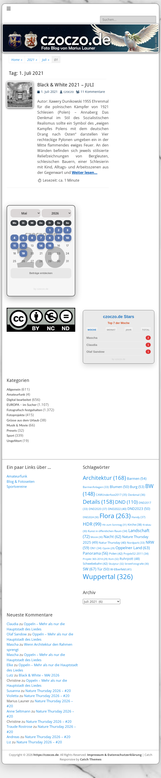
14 (41, 245)
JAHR (128, 329)
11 (14, 245)
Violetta (13, 695)
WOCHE (92, 329)
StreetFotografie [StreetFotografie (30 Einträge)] (137, 563)
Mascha (91, 337)
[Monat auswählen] (25, 213)
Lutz (10, 675)
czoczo (69, 91)
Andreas (13, 736)
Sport (10, 435)
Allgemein (14, 389)
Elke (10, 665)
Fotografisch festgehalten (24, 410)
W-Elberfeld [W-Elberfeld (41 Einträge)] (120, 569)
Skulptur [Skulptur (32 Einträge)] (116, 563)
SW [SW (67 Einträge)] (89, 569)
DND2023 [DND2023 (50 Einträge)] (138, 508)
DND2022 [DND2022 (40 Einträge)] (117, 509)
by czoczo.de (41, 288)
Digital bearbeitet (19, 400)
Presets (12, 430)
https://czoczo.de (46, 755)
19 (23, 253)
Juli (45, 59)
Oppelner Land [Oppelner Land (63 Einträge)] (132, 547)
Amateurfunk (16, 394)
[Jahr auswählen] (57, 213)
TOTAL (146, 329)
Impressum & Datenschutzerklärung (114, 755)
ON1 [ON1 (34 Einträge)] (96, 548)
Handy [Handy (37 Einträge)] (138, 517)
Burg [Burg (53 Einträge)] (137, 486)
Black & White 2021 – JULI (65, 85)
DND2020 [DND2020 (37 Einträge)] (98, 509)
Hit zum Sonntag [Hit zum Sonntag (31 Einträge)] (114, 524)
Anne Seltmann (18, 711)
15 (49, 245)
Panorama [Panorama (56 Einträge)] (95, 553)
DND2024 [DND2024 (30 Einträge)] (91, 517)
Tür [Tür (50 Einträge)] (103, 569)
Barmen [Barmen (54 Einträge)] (136, 478)
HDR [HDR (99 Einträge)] (92, 524)
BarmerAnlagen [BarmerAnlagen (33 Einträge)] (96, 487)
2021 (32, 59)
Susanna (13, 690)
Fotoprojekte (16, 415)
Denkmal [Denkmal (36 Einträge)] (136, 495)
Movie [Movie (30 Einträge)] (97, 537)
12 (23, 245)
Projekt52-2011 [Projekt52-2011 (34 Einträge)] (136, 553)
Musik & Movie (17, 425)
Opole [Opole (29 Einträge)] (108, 548)
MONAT (111, 329)
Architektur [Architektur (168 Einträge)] (104, 477)
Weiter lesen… (84, 172)
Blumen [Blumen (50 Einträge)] (119, 486)
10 (67, 238)
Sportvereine (17, 486)
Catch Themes (90, 759)
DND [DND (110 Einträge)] (126, 502)
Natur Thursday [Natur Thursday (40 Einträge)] (112, 542)
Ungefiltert (14, 441)
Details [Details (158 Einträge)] (98, 501)
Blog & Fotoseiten (21, 481)
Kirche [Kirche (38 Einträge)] (135, 524)
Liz (9, 742)
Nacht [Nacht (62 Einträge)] (112, 536)
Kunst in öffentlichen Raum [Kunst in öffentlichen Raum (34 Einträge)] (107, 531)
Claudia (91, 345)
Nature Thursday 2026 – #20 (48, 690)
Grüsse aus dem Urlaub (23, 420)
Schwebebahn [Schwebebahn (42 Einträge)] (95, 563)
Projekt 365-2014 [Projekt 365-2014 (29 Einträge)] (95, 559)
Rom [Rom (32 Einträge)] (113, 559)
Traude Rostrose (19, 726)
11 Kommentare (92, 91)
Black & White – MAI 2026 (39, 675)
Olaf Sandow (95, 351)
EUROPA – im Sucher (22, 405)
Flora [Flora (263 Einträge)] (115, 515)
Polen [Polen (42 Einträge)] (116, 553)
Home (16, 59)
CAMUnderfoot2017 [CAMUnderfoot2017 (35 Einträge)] (111, 495)
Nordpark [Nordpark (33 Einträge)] (136, 542)
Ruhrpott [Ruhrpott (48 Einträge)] (130, 558)
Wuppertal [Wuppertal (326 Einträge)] (108, 576)
